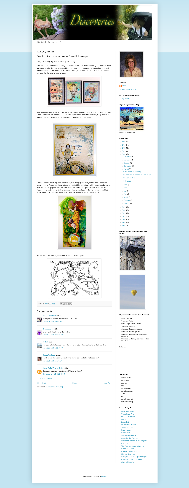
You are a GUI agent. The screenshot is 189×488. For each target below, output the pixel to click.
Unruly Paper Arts (127, 414)
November (127, 160)
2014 (124, 207)
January (127, 203)
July (125, 185)
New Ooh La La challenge (132, 172)
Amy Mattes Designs (128, 435)
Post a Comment (46, 378)
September (128, 166)
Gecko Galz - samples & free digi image (137, 175)
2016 (124, 151)
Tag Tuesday (125, 99)
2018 (124, 145)
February (127, 200)
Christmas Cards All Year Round (132, 459)
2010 (124, 219)
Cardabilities (125, 433)
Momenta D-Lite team (129, 425)
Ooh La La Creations (128, 417)
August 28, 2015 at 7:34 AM (52, 361)
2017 (124, 148)
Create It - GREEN (127, 449)
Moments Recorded (128, 454)
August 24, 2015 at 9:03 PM (52, 322)
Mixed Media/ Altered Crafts (53, 368)
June (125, 188)
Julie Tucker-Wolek (50, 316)
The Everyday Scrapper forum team (133, 446)
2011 (124, 216)
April (125, 194)
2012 (124, 213)
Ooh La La (127, 181)
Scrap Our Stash (127, 427)
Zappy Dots (125, 422)
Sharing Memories (127, 462)
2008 (124, 225)
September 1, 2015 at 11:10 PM (54, 374)
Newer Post (42, 383)
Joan (124, 86)
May (125, 191)
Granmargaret (48, 329)
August (126, 169)
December (127, 157)
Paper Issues (126, 430)
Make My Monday (127, 411)
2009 (124, 222)
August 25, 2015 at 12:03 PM (53, 348)
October (127, 163)
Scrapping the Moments (129, 438)
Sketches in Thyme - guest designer (134, 441)
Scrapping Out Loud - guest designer (134, 457)
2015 (124, 154)
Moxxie (123, 419)
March (126, 197)
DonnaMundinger (49, 355)
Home (74, 383)
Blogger (104, 476)
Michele (46, 342)
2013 (124, 210)
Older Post (107, 383)
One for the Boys (129, 178)
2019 (124, 142)
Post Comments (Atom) (54, 387)
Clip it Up (124, 443)
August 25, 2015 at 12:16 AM (53, 335)
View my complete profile (128, 89)
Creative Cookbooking (129, 451)
